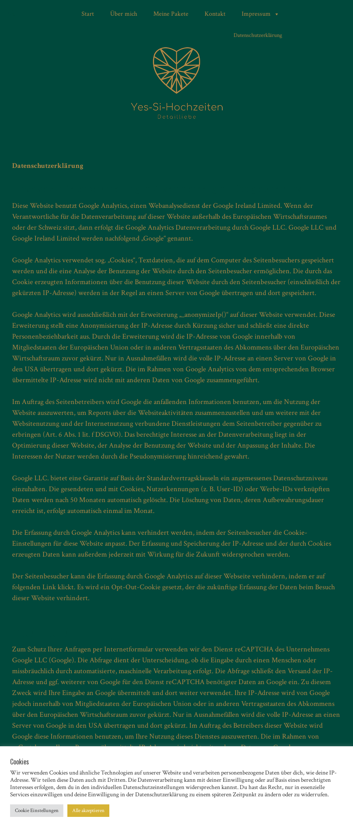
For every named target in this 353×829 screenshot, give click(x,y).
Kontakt (215, 14)
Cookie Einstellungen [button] (36, 810)
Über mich (123, 14)
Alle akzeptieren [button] (88, 810)
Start (87, 14)
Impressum (261, 14)
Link (49, 587)
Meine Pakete (170, 14)
